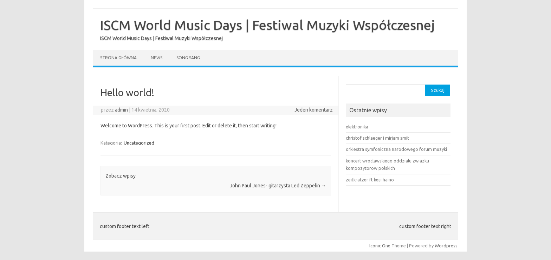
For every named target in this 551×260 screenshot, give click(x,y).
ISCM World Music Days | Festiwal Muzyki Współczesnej (267, 25)
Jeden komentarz (313, 110)
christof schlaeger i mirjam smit (377, 137)
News (156, 57)
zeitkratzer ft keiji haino (370, 179)
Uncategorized (139, 142)
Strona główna (118, 57)
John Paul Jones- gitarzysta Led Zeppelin (278, 185)
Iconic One (379, 245)
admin (121, 110)
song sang (188, 57)
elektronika (357, 126)
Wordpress (446, 245)
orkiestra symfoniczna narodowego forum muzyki (396, 149)
